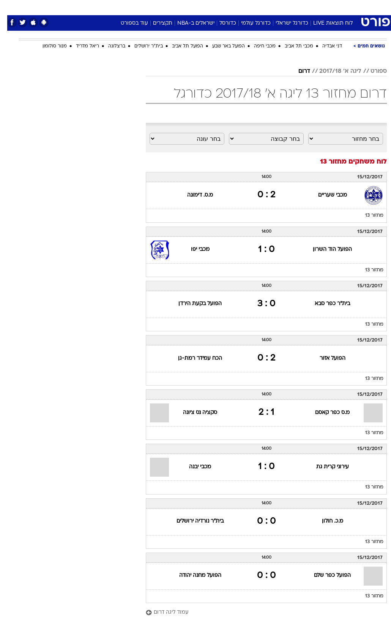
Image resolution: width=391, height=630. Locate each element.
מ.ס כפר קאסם (325, 412)
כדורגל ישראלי (284, 23)
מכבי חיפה (257, 46)
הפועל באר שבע (221, 46)
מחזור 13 (367, 215)
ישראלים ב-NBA (188, 23)
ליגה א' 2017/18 (333, 71)
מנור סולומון (47, 46)
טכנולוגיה (137, 7)
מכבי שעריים (325, 195)
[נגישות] (10, 7)
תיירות (163, 7)
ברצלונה (109, 46)
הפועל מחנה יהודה (193, 575)
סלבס (248, 7)
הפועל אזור (325, 358)
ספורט (293, 7)
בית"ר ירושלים (141, 46)
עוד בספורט (127, 23)
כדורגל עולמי (248, 23)
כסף (228, 7)
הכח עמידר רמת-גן (193, 358)
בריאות (187, 7)
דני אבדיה (325, 46)
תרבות (270, 7)
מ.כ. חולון (325, 521)
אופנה (111, 7)
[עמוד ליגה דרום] (259, 613)
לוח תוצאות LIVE (325, 23)
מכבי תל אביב (291, 46)
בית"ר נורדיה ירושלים (192, 521)
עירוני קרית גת (325, 467)
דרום (297, 71)
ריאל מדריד (80, 46)
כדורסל (220, 23)
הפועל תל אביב (180, 46)
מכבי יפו (193, 249)
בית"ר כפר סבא (325, 303)
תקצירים (155, 23)
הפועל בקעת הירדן (192, 303)
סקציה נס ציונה (193, 412)
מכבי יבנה (193, 467)
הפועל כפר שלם (325, 575)
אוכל (209, 7)
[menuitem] (312, 7)
